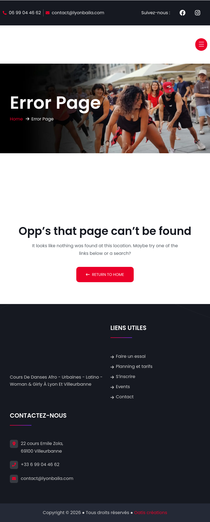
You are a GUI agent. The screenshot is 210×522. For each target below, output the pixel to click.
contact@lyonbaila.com (47, 478)
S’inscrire (125, 376)
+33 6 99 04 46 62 (40, 464)
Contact (125, 397)
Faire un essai (131, 356)
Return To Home (105, 274)
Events (123, 387)
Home (16, 119)
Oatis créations (150, 512)
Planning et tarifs (134, 366)
